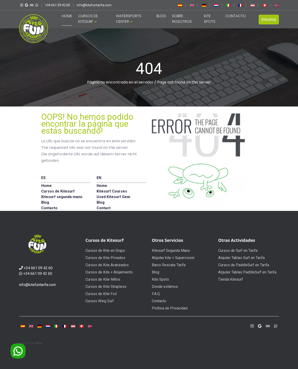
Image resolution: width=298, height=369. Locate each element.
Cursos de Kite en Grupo (105, 250)
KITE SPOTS (209, 18)
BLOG (161, 16)
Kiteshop (268, 19)
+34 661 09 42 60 (38, 268)
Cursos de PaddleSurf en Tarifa (243, 265)
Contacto (159, 301)
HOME (67, 16)
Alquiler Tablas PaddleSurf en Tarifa (247, 272)
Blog (155, 272)
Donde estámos (165, 286)
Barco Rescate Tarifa (169, 265)
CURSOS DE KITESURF (88, 18)
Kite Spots (160, 279)
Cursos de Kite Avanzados (107, 265)
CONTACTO (235, 16)
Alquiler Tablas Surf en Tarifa (241, 258)
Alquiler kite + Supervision (173, 258)
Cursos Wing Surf (99, 301)
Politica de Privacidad (169, 308)
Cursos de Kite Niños (102, 279)
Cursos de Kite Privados (105, 258)
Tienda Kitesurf (230, 279)
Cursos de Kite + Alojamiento (109, 272)
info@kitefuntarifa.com (37, 285)
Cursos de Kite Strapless (105, 286)
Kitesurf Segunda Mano (171, 250)
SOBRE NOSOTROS (182, 18)
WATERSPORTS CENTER (128, 18)
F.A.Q (156, 294)
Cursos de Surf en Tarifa (237, 250)
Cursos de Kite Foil (101, 294)
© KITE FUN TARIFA (30, 343)
